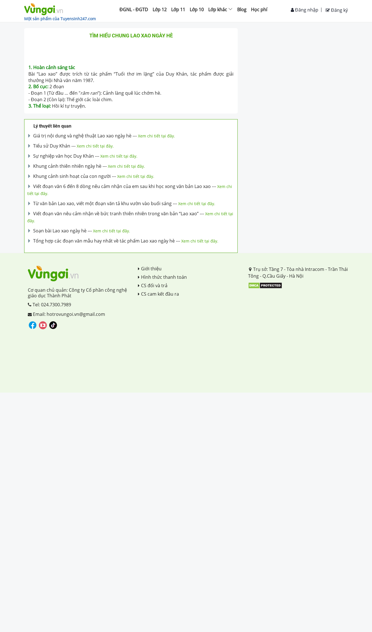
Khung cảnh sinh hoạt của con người (72, 176)
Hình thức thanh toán (162, 277)
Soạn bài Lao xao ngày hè (60, 231)
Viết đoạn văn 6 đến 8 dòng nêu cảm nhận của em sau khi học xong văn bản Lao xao (122, 186)
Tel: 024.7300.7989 (49, 305)
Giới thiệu (150, 269)
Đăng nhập (304, 10)
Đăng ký (337, 10)
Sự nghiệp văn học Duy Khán (63, 156)
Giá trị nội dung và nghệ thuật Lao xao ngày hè (82, 136)
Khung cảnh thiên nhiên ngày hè (67, 166)
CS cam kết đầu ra (158, 294)
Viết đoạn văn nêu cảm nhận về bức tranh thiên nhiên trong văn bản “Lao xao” (116, 213)
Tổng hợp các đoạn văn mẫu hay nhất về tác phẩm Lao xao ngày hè (104, 241)
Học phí (259, 9)
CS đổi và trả (152, 285)
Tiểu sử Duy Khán (51, 146)
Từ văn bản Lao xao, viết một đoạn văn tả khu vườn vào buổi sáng (102, 203)
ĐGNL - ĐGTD (133, 9)
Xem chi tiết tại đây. (156, 136)
